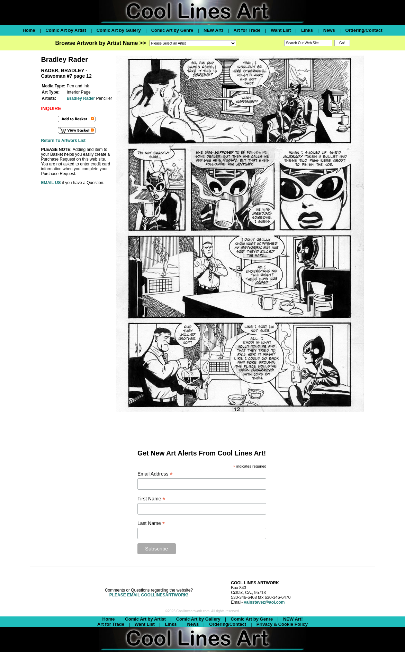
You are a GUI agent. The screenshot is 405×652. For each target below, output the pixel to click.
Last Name (151, 523)
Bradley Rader (81, 98)
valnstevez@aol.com (264, 602)
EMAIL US (51, 182)
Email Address (155, 474)
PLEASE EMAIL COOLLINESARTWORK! (148, 595)
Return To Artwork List (63, 140)
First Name (151, 499)
